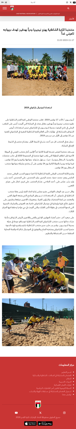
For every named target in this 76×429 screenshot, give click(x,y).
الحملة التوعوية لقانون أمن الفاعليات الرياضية (53, 388)
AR (6, 2)
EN (2, 2)
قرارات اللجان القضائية (62, 385)
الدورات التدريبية (65, 381)
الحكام (68, 378)
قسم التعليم (66, 372)
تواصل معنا (66, 394)
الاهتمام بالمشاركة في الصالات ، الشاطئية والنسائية (52, 375)
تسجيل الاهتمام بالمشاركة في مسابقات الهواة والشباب (50, 391)
